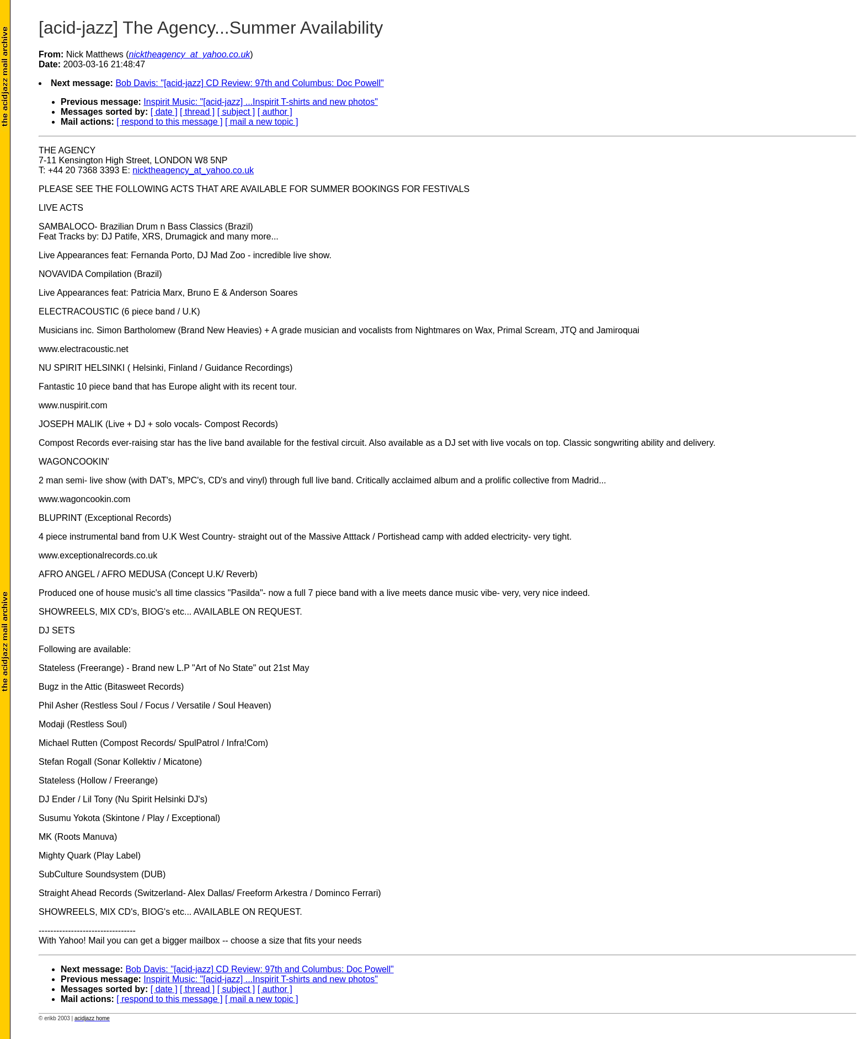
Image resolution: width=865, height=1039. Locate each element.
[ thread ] (197, 111)
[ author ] (275, 111)
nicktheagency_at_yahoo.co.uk (193, 170)
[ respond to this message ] (169, 121)
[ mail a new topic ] (261, 121)
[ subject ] (236, 111)
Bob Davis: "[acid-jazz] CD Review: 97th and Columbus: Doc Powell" (249, 83)
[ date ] (164, 111)
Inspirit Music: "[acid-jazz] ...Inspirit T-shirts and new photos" (260, 101)
